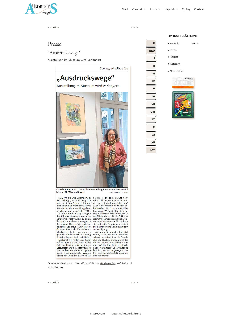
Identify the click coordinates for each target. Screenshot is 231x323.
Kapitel (172, 9)
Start (124, 9)
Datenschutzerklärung (126, 313)
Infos (156, 9)
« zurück (53, 27)
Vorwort (140, 9)
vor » (134, 27)
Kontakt (199, 9)
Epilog (186, 9)
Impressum (97, 313)
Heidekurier (108, 263)
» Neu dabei (176, 71)
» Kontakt (174, 63)
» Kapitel (173, 56)
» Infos (172, 50)
